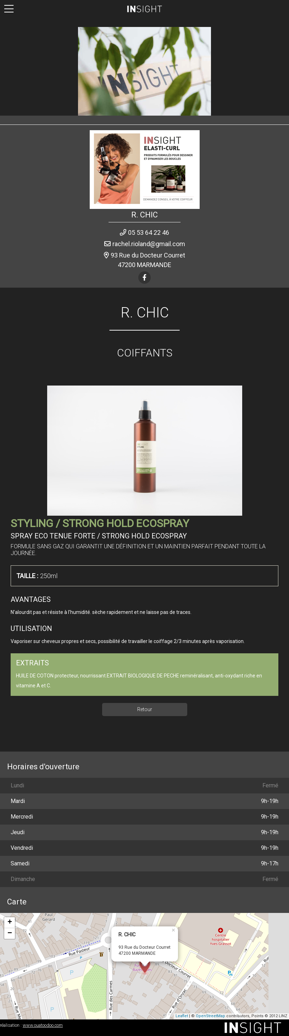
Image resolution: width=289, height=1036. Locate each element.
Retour (144, 709)
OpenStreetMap (210, 1016)
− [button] (9, 933)
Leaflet (182, 1016)
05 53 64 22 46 (148, 232)
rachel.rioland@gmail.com (148, 244)
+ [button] (9, 922)
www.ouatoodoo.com (43, 1025)
